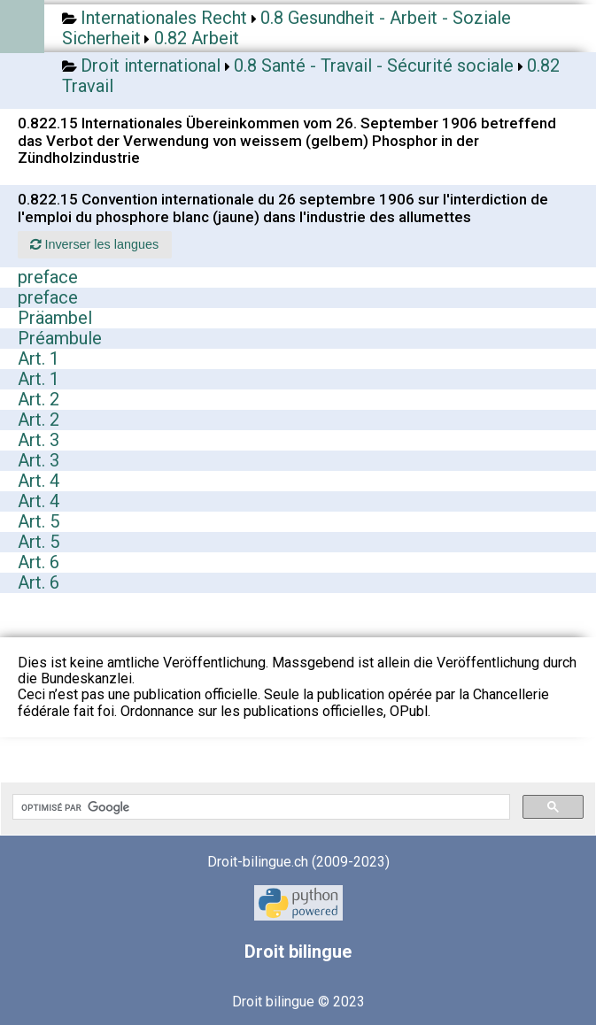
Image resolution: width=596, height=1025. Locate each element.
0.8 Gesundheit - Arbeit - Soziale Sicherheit (286, 28)
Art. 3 (38, 440)
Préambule (60, 338)
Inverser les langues (94, 244)
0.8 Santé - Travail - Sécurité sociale (374, 65)
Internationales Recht (164, 17)
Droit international (151, 65)
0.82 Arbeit (196, 38)
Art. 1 (38, 358)
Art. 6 (38, 562)
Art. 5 (38, 521)
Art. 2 (38, 399)
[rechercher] (259, 807)
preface (48, 277)
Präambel (55, 317)
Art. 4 (38, 480)
